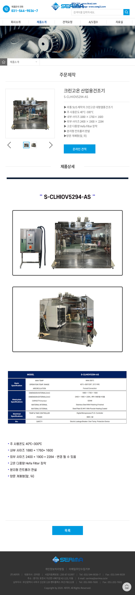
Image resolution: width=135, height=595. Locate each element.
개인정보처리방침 (54, 569)
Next (51, 145)
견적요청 (67, 22)
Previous (9, 145)
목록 (68, 530)
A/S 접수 (93, 22)
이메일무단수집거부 (79, 569)
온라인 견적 (79, 149)
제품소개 (41, 22)
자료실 (119, 22)
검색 (126, 12)
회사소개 (16, 22)
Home (3, 62)
